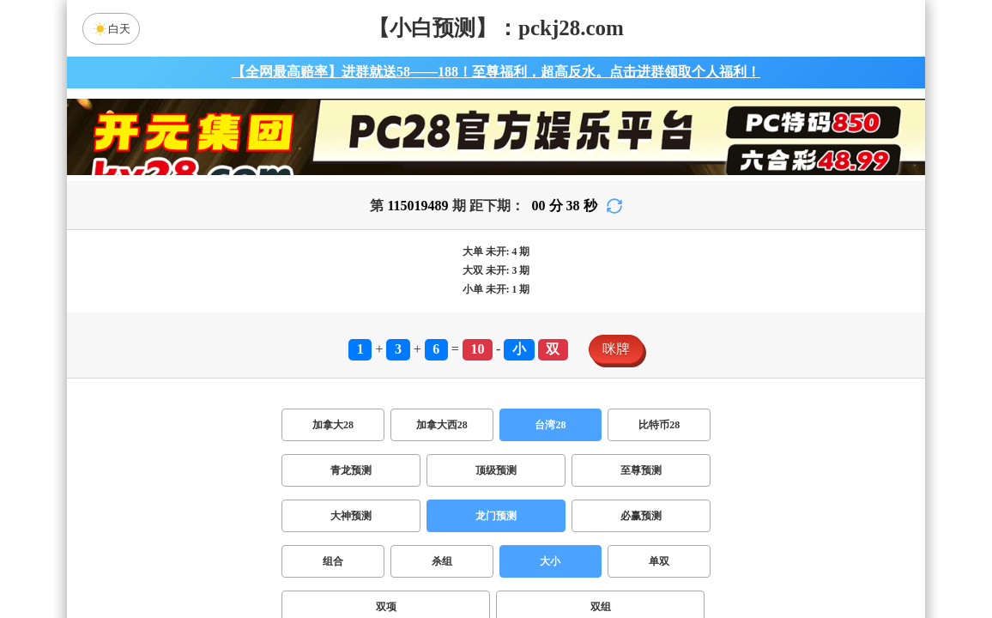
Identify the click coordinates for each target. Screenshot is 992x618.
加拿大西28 (442, 425)
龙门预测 (496, 516)
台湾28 (550, 425)
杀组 (442, 561)
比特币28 (659, 425)
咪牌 (616, 349)
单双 (659, 561)
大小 (550, 561)
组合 (333, 561)
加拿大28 (333, 425)
